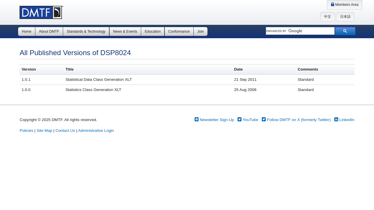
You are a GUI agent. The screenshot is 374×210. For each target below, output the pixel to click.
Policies (26, 130)
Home (27, 31)
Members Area (345, 5)
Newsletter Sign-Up (214, 120)
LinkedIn (344, 120)
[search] (299, 31)
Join (200, 31)
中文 (327, 17)
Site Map (44, 130)
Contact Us (65, 130)
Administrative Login (96, 130)
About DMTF (49, 31)
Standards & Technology (86, 31)
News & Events (125, 31)
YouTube (248, 120)
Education (153, 31)
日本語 (345, 17)
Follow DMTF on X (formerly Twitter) (296, 120)
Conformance (179, 31)
